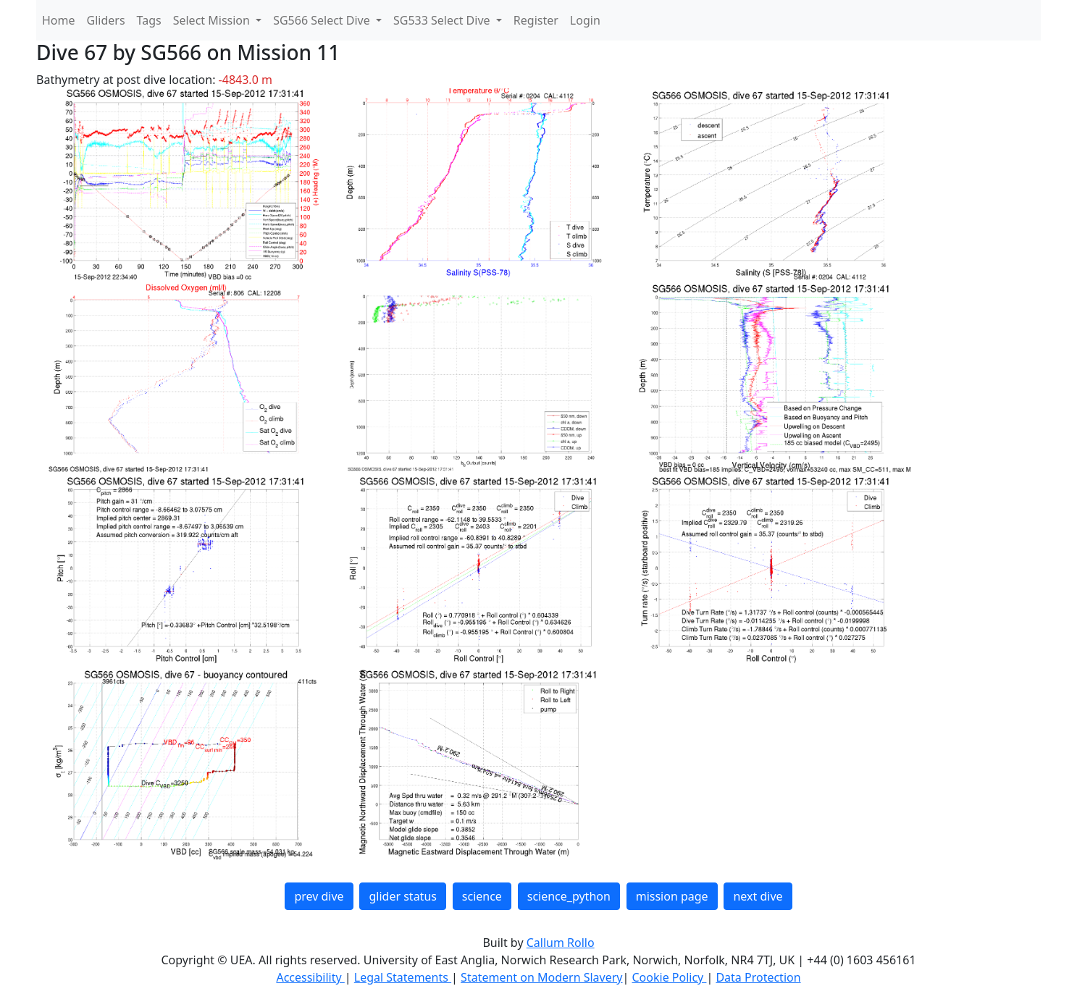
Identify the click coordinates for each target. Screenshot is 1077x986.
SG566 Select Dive (323, 20)
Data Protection (758, 977)
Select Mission (213, 20)
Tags (149, 20)
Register (536, 20)
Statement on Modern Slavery (541, 977)
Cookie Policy (669, 977)
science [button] (482, 896)
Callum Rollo (561, 943)
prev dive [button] (318, 896)
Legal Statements (402, 977)
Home (58, 20)
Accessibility (310, 977)
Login (585, 20)
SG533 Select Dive (443, 20)
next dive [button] (757, 896)
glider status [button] (402, 896)
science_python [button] (569, 896)
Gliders (106, 20)
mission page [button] (672, 896)
